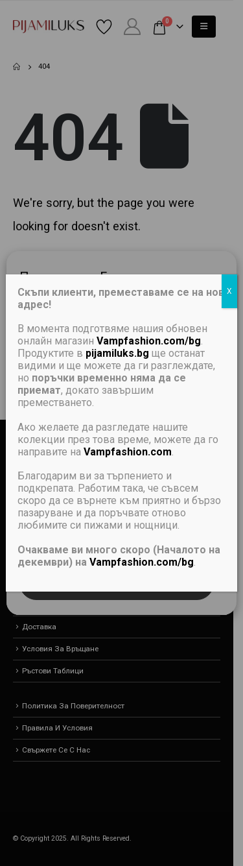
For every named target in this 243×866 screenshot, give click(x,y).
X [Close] (229, 291)
